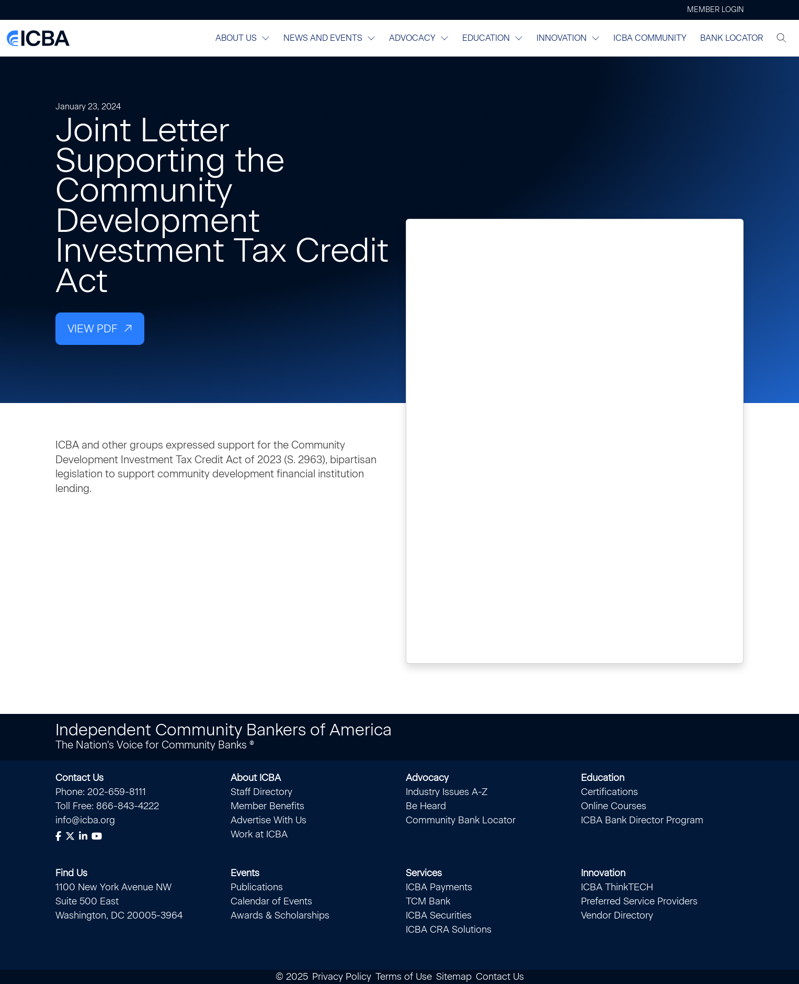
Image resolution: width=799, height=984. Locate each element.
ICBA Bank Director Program (642, 820)
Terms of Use (403, 976)
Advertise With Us (268, 820)
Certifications (609, 792)
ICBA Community (650, 38)
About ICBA (256, 778)
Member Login (715, 9)
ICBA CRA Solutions (449, 929)
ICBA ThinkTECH (617, 887)
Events (245, 873)
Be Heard (426, 806)
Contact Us (79, 778)
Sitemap (454, 976)
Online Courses (613, 806)
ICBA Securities (439, 915)
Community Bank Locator (461, 820)
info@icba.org (85, 820)
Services (424, 873)
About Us (242, 38)
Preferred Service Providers (639, 901)
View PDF (92, 328)
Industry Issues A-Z (446, 792)
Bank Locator (731, 38)
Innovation (568, 38)
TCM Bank (428, 901)
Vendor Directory (617, 915)
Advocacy (419, 38)
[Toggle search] (781, 38)
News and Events (329, 38)
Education (492, 38)
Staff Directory (261, 792)
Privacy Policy (341, 976)
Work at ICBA (259, 834)
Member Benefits (267, 806)
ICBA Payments (439, 887)
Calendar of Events (271, 901)
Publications (257, 887)
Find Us (71, 873)
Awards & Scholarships (280, 915)
